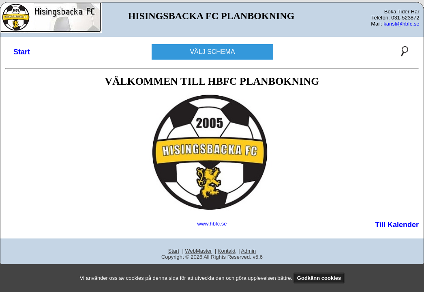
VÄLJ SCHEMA (212, 51)
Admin (248, 251)
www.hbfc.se (212, 224)
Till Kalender (397, 225)
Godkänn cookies (319, 278)
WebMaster (198, 251)
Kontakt (227, 251)
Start (21, 52)
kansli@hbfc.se (401, 24)
